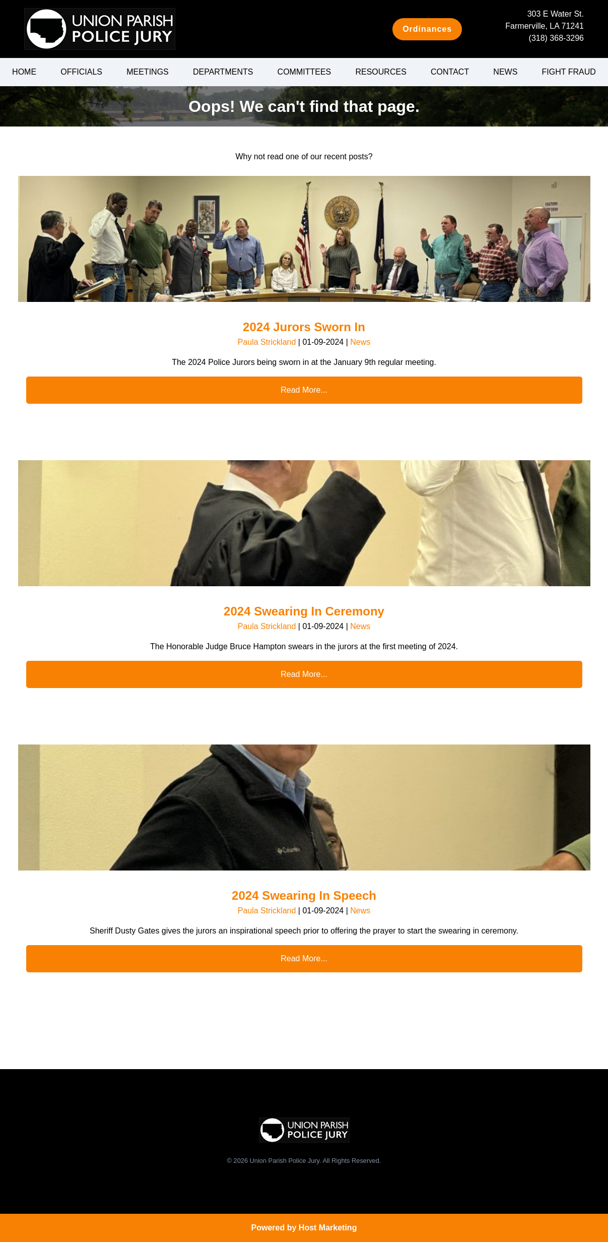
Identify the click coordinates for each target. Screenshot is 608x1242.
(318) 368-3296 (556, 38)
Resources (380, 72)
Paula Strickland (267, 342)
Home (24, 72)
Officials (81, 72)
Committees (304, 72)
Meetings (147, 72)
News (505, 72)
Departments (223, 72)
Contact (450, 72)
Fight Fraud (569, 72)
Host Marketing (328, 1227)
